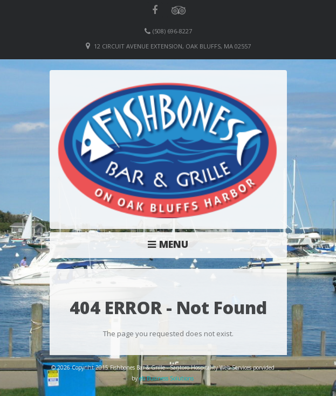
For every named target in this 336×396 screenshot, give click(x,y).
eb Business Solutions (166, 378)
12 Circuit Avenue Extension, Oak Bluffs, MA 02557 (172, 46)
